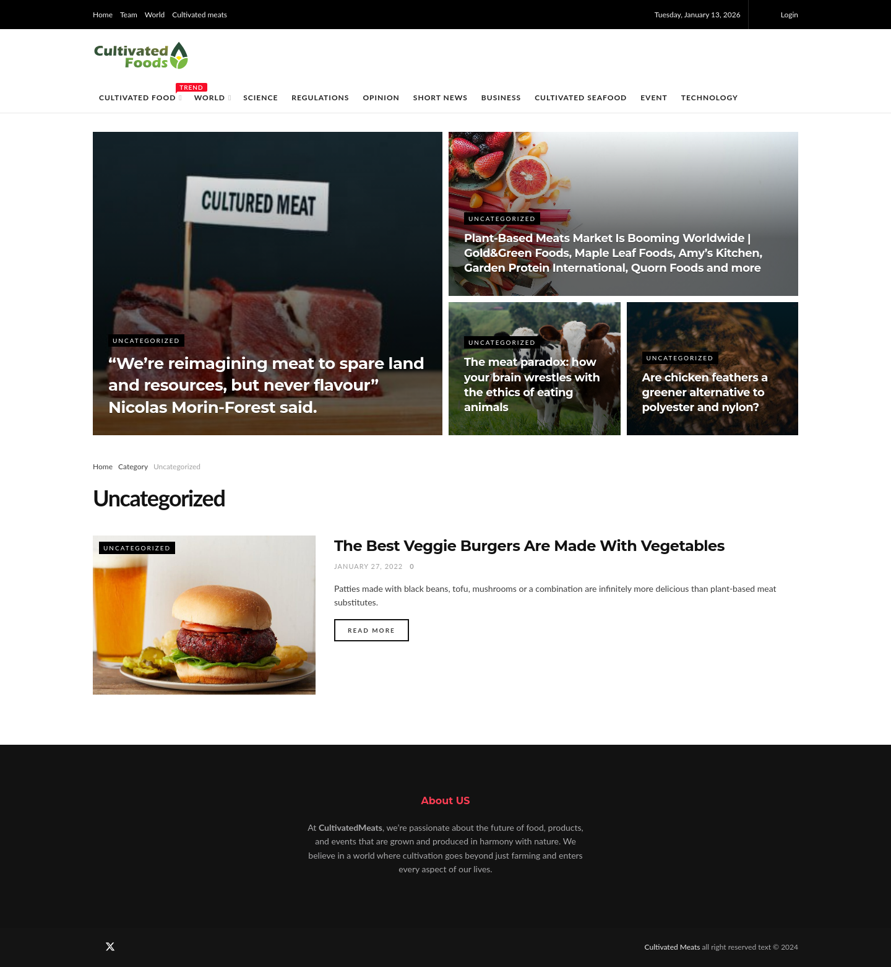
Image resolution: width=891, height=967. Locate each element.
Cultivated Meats (673, 947)
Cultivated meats (199, 14)
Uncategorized (146, 340)
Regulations (320, 97)
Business (501, 97)
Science (260, 97)
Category (133, 466)
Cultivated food (140, 95)
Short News (440, 97)
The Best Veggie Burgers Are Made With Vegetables (529, 546)
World (155, 14)
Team (128, 14)
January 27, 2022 (368, 566)
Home (103, 14)
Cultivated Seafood (581, 97)
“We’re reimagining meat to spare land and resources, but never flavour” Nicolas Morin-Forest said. (266, 385)
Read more (371, 630)
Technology (709, 97)
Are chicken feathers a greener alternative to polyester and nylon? (705, 393)
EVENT (654, 97)
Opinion (381, 97)
